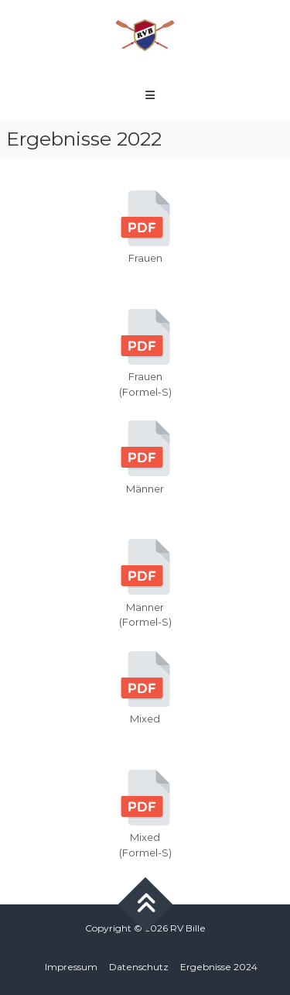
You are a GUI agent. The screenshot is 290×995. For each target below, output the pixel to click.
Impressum (71, 967)
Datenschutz (139, 967)
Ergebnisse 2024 (219, 967)
